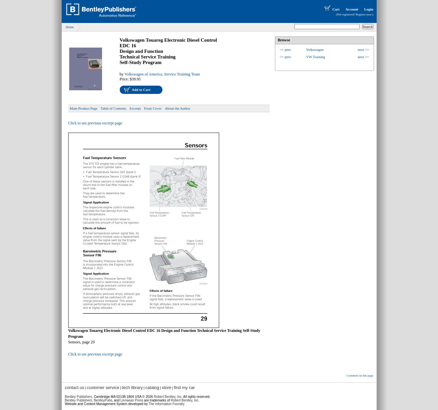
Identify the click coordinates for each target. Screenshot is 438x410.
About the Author (177, 108)
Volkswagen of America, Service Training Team (162, 74)
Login (368, 9)
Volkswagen (315, 50)
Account (351, 9)
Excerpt (135, 108)
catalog (152, 387)
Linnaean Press (131, 400)
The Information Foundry (167, 404)
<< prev (285, 50)
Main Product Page (83, 108)
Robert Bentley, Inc (167, 397)
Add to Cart (141, 90)
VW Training (315, 57)
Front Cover (152, 108)
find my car (184, 387)
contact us (74, 387)
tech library (132, 387)
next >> (363, 50)
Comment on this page (359, 375)
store (166, 387)
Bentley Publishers (78, 397)
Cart (331, 9)
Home (70, 27)
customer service (103, 387)
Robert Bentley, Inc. (185, 400)
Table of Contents (113, 108)
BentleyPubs (103, 400)
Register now (364, 14)
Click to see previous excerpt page (95, 123)
